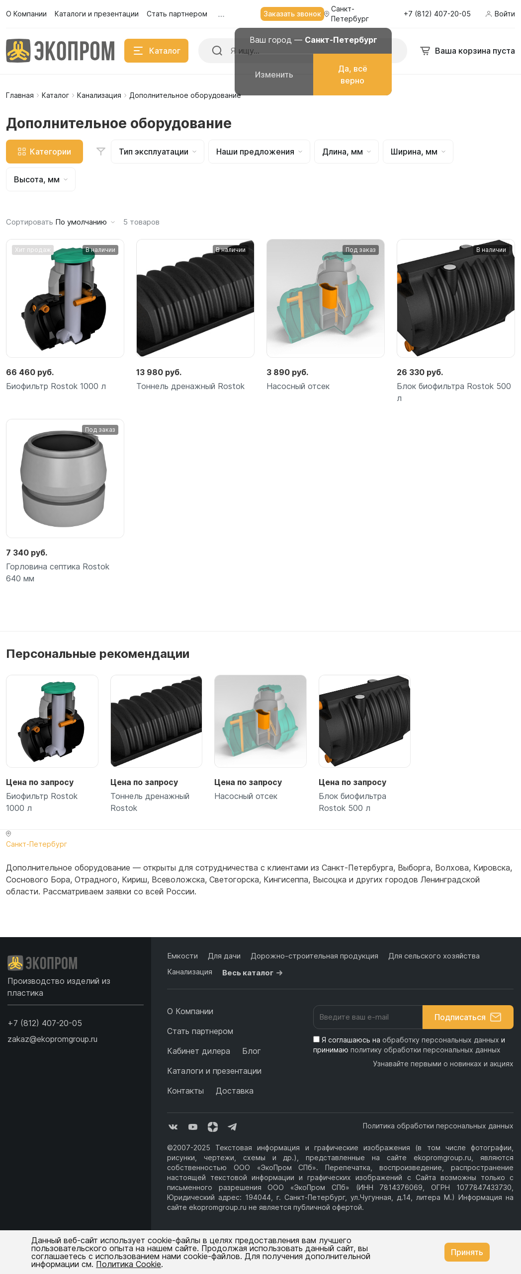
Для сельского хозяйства (434, 955)
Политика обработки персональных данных (438, 1125)
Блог (251, 1051)
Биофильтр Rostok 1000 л (56, 386)
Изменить (274, 75)
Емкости (182, 955)
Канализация (99, 95)
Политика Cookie (128, 1264)
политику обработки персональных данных (425, 1049)
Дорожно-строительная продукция (314, 955)
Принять (467, 1252)
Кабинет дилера (198, 1051)
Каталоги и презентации (214, 1071)
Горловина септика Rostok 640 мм (57, 572)
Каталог (55, 95)
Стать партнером (200, 1031)
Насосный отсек (298, 386)
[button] (44, 1023)
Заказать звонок (292, 13)
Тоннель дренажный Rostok (190, 386)
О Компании (190, 1011)
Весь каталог (253, 973)
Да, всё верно (352, 74)
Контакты (185, 1091)
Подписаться (468, 1017)
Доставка (235, 1091)
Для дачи (224, 955)
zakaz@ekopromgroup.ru (52, 1039)
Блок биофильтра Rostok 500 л (454, 392)
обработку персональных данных (440, 1039)
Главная (20, 95)
